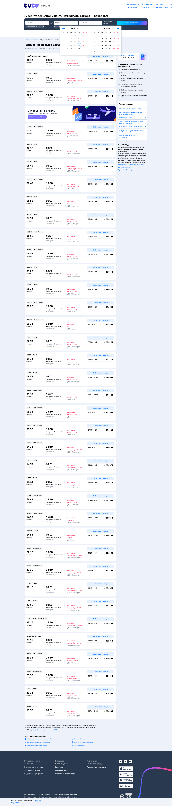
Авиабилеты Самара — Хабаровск (38, 742)
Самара (29, 61)
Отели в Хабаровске (127, 54)
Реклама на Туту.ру (94, 764)
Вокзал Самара (79, 745)
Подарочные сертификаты (33, 774)
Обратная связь (61, 770)
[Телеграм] (120, 761)
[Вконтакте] (125, 761)
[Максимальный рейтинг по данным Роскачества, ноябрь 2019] (125, 796)
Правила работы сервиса (126, 169)
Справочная (28, 764)
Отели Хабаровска (80, 739)
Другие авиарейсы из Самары (37, 745)
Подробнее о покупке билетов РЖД (45, 730)
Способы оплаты (124, 166)
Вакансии (59, 767)
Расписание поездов (32, 39)
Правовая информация (68, 794)
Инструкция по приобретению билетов (131, 163)
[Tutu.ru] (31, 6)
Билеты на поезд (83, 742)
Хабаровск (49, 61)
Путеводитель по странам (33, 767)
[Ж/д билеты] (45, 6)
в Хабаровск (50, 64)
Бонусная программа (31, 770)
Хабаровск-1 (58, 61)
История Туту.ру (61, 764)
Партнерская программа (96, 767)
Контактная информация (65, 774)
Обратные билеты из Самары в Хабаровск (41, 739)
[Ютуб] (130, 761)
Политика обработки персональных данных (40, 794)
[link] (37, 117)
